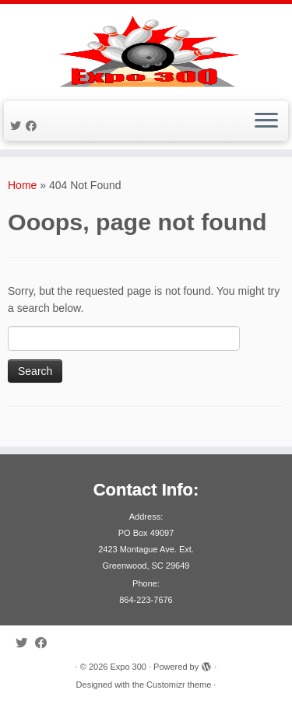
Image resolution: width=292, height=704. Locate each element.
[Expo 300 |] (146, 50)
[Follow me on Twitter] (18, 126)
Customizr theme (178, 684)
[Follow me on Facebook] (33, 126)
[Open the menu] (266, 121)
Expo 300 (128, 666)
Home (22, 185)
